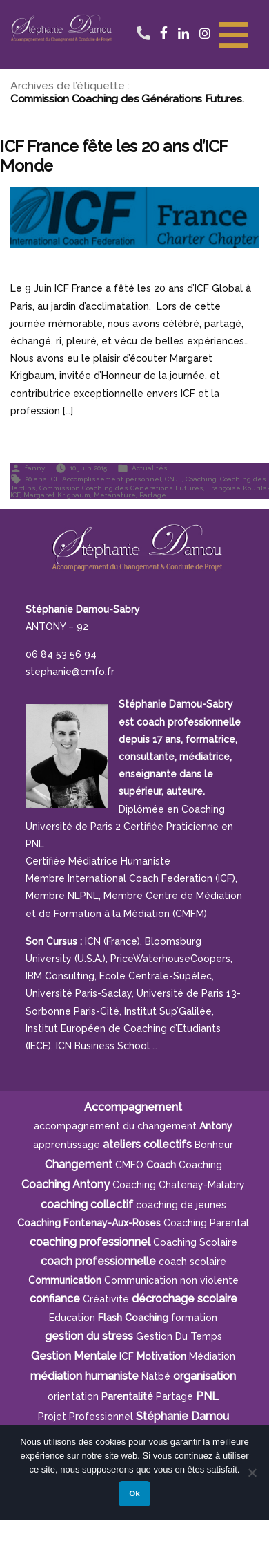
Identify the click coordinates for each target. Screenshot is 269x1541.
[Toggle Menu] (233, 33)
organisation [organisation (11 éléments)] (204, 1376)
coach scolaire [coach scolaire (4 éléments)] (192, 1261)
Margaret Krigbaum (56, 495)
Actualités (150, 468)
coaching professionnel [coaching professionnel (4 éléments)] (90, 1241)
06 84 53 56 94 (143, 19)
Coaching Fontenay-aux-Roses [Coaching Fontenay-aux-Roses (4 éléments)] (89, 1222)
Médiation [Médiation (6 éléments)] (212, 1356)
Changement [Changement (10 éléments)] (78, 1164)
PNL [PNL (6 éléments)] (207, 1396)
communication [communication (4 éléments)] (64, 1280)
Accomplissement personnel (111, 479)
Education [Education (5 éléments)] (72, 1317)
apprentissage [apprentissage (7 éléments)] (66, 1144)
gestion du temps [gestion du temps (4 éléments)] (179, 1336)
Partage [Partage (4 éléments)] (174, 1396)
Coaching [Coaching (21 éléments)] (200, 1164)
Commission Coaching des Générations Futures (121, 488)
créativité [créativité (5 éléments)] (106, 1298)
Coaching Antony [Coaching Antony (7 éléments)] (65, 1184)
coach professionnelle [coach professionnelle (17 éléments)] (98, 1261)
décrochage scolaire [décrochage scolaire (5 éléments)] (184, 1298)
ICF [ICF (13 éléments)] (126, 1356)
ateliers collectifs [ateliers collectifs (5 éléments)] (147, 1144)
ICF (15, 495)
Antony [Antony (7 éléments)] (215, 1126)
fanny (35, 468)
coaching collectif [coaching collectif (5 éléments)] (87, 1204)
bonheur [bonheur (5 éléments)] (214, 1144)
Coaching (201, 479)
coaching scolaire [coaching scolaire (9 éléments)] (195, 1242)
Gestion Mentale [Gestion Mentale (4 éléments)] (74, 1356)
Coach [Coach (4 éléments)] (161, 1164)
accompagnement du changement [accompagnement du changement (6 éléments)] (115, 1126)
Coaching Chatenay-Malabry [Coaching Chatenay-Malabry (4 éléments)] (178, 1184)
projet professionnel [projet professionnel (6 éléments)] (85, 1416)
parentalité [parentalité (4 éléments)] (127, 1396)
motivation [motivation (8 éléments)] (161, 1356)
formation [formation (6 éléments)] (194, 1317)
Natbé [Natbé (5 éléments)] (155, 1376)
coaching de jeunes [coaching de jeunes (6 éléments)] (181, 1204)
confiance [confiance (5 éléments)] (55, 1298)
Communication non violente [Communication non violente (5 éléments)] (171, 1280)
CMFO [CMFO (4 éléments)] (129, 1164)
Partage (152, 495)
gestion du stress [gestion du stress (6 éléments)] (89, 1335)
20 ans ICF (42, 479)
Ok (134, 1493)
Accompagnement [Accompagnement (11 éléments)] (133, 1107)
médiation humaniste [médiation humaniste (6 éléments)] (84, 1376)
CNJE (173, 479)
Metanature (115, 495)
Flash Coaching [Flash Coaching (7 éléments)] (133, 1317)
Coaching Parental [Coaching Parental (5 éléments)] (206, 1222)
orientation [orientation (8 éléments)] (73, 1396)
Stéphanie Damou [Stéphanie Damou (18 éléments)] (182, 1416)
